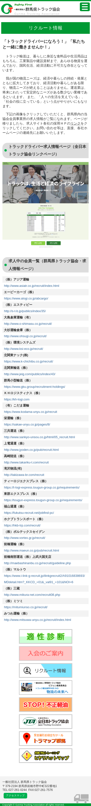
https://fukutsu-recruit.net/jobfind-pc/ (29, 513)
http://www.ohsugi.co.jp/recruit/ (25, 336)
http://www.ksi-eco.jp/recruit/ (23, 349)
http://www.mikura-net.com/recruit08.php (32, 595)
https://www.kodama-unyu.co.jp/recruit (30, 412)
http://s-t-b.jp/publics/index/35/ (25, 311)
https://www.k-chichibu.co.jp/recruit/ (28, 361)
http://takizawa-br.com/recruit (24, 475)
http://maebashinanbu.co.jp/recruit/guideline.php (37, 563)
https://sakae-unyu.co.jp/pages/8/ (27, 424)
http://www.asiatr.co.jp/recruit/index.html (31, 286)
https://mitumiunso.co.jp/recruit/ (25, 607)
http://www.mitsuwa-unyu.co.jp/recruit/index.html (37, 620)
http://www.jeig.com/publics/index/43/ (29, 374)
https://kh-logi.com (16, 399)
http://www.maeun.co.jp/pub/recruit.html (31, 550)
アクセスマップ (15, 795)
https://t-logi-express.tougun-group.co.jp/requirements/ (41, 487)
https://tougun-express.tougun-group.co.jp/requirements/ (43, 500)
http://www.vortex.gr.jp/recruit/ (24, 538)
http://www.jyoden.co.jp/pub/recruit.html (31, 450)
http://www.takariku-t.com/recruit (26, 462)
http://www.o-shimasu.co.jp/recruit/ (28, 324)
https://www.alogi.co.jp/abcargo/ (26, 298)
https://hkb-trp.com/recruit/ (22, 525)
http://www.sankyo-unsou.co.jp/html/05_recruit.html (39, 437)
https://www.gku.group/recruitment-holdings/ (34, 387)
